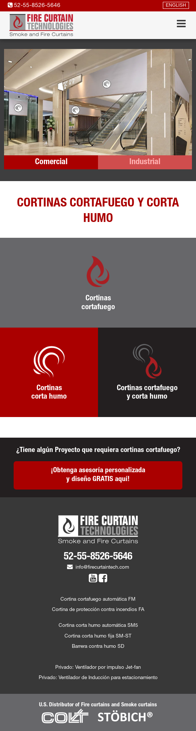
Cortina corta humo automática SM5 (98, 626)
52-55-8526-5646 (34, 5)
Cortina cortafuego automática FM (98, 599)
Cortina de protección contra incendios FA (98, 610)
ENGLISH (176, 5)
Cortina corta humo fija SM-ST (98, 636)
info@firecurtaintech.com (98, 567)
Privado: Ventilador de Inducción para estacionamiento (98, 678)
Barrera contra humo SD (98, 647)
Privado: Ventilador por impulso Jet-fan (98, 667)
